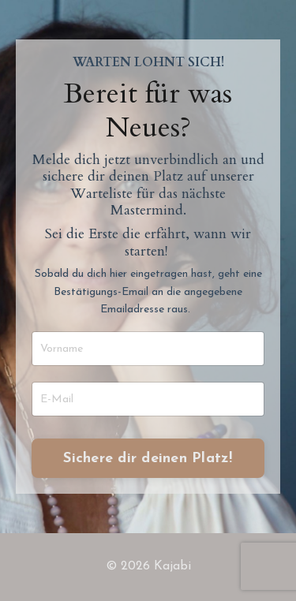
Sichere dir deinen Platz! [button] (147, 458)
